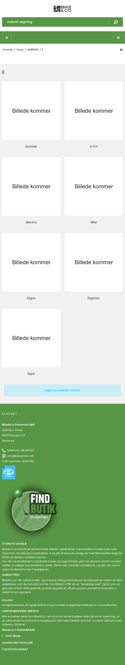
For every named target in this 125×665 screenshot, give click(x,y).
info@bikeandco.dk (20, 456)
